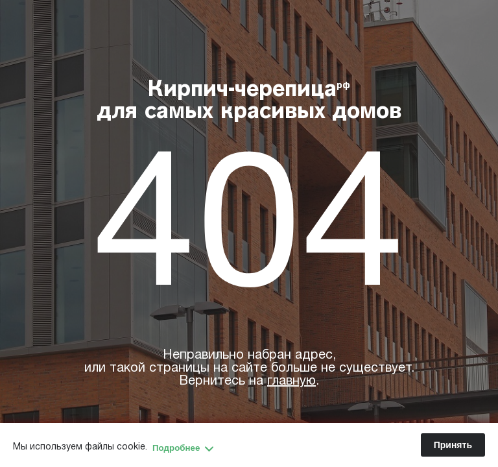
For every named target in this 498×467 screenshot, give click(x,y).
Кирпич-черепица (249, 101)
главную (291, 381)
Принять (453, 445)
